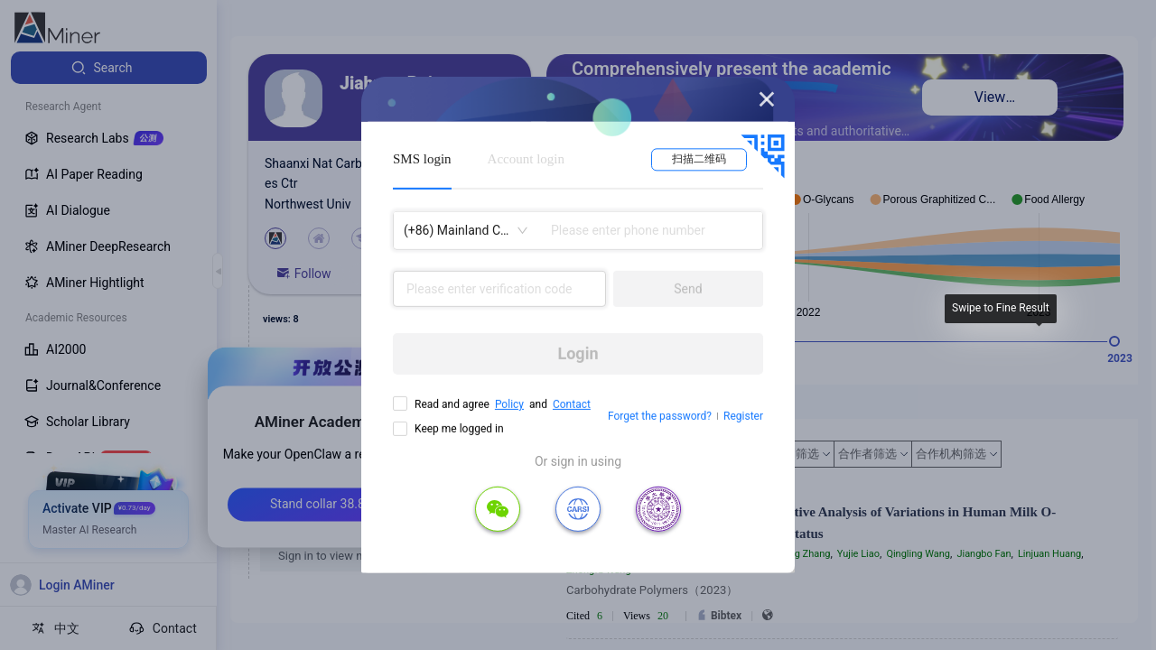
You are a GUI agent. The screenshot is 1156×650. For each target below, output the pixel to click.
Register (743, 416)
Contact (572, 404)
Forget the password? (660, 416)
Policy (509, 404)
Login (577, 353)
